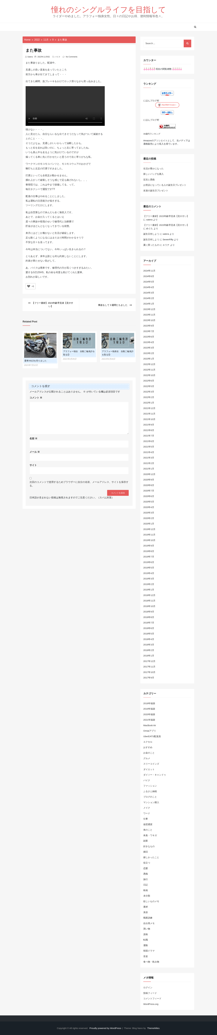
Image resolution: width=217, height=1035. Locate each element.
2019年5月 (148, 567)
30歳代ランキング (151, 134)
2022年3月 (148, 391)
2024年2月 (148, 298)
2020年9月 (148, 479)
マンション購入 (151, 802)
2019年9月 (148, 545)
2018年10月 (149, 606)
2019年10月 (149, 540)
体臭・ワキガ (150, 835)
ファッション (150, 785)
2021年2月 (148, 463)
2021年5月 (148, 446)
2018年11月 (149, 600)
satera (30, 57)
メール (35, 452)
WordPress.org (150, 1004)
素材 (145, 906)
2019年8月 (148, 551)
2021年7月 (148, 435)
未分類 (146, 895)
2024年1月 (148, 303)
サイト (33, 465)
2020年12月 (149, 474)
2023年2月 (148, 353)
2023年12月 (149, 309)
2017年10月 (149, 672)
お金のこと (149, 752)
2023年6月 (148, 336)
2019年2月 (148, 584)
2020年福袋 (149, 714)
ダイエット (149, 769)
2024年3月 (148, 292)
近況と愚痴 (149, 179)
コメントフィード (152, 998)
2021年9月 (148, 424)
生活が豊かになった (153, 168)
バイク (57, 57)
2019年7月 (148, 556)
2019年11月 (149, 534)
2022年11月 (149, 369)
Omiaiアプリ (149, 730)
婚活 (145, 851)
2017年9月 (148, 677)
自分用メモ (149, 923)
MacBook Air (149, 725)
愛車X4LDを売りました (35, 360)
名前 (33, 438)
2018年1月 (148, 655)
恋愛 (145, 868)
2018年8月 (148, 617)
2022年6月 (148, 380)
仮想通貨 (147, 824)
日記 (145, 884)
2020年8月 (148, 485)
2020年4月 (148, 507)
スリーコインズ (151, 763)
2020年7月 (148, 490)
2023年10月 (149, 320)
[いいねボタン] (28, 286)
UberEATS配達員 (152, 736)
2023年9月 (148, 325)
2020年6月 (148, 496)
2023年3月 (148, 347)
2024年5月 (148, 281)
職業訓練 (147, 917)
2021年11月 (149, 413)
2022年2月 (148, 397)
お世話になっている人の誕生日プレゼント (164, 185)
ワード (146, 813)
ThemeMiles (153, 1028)
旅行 (145, 879)
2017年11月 (149, 666)
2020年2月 (148, 518)
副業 (145, 840)
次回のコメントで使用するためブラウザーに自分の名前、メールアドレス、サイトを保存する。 (79, 484)
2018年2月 (148, 650)
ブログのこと (150, 796)
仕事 (145, 818)
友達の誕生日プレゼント (155, 190)
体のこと (147, 829)
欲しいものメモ (151, 901)
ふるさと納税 (150, 791)
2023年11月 (149, 314)
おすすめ (147, 747)
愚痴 (145, 873)
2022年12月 (149, 364)
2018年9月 (148, 611)
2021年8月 (148, 430)
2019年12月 (149, 529)
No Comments (71, 57)
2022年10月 (149, 375)
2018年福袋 (149, 703)
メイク (146, 807)
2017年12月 (149, 661)
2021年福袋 (149, 719)
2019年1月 (148, 589)
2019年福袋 (149, 708)
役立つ (146, 862)
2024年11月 (149, 270)
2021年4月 (148, 452)
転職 (145, 939)
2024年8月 (148, 276)
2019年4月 (148, 573)
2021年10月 (149, 419)
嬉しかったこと (151, 857)
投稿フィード (150, 993)
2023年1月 (148, 358)
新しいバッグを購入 (153, 174)
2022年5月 (148, 386)
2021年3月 (148, 457)
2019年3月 (148, 578)
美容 (145, 912)
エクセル (147, 741)
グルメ (146, 758)
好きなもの (149, 846)
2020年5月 (148, 501)
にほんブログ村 (151, 100)
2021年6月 (148, 441)
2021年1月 (148, 468)
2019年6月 (148, 562)
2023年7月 (148, 331)
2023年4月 (148, 342)
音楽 (145, 956)
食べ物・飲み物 (151, 961)
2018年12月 (149, 595)
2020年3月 (148, 512)
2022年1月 (148, 402)
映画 (145, 890)
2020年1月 (148, 523)
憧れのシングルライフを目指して (108, 9)
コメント (36, 397)
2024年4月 (148, 287)
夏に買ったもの (151, 245)
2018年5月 (148, 633)
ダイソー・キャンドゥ (154, 774)
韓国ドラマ (149, 950)
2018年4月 (148, 639)
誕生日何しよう (151, 234)
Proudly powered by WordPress (106, 1028)
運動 (145, 945)
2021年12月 (149, 408)
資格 (145, 934)
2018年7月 (148, 622)
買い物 (146, 928)
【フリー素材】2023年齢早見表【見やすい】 (166, 216)
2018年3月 (148, 644)
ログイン (147, 987)
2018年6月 (148, 628)
